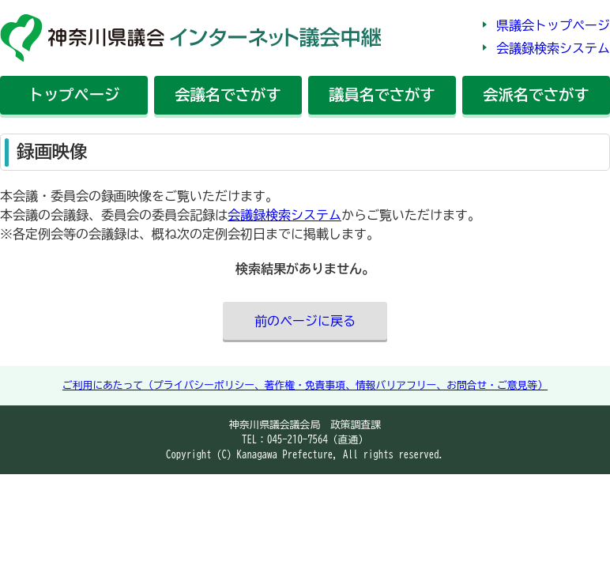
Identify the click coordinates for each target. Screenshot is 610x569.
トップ (73, 94)
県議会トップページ (553, 25)
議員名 (382, 94)
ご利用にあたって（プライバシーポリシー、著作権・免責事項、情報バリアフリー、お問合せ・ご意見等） (305, 385)
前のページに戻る (305, 321)
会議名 (228, 94)
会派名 (536, 94)
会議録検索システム (553, 48)
